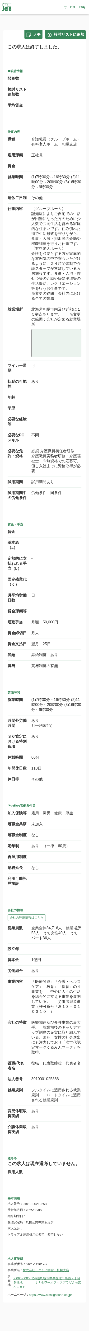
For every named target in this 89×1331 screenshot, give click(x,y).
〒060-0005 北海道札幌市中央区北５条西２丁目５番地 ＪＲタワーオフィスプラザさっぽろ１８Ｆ (47, 1282)
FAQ (82, 7)
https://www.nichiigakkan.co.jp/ (50, 1295)
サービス (69, 7)
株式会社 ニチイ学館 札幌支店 (46, 1270)
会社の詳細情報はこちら (27, 917)
